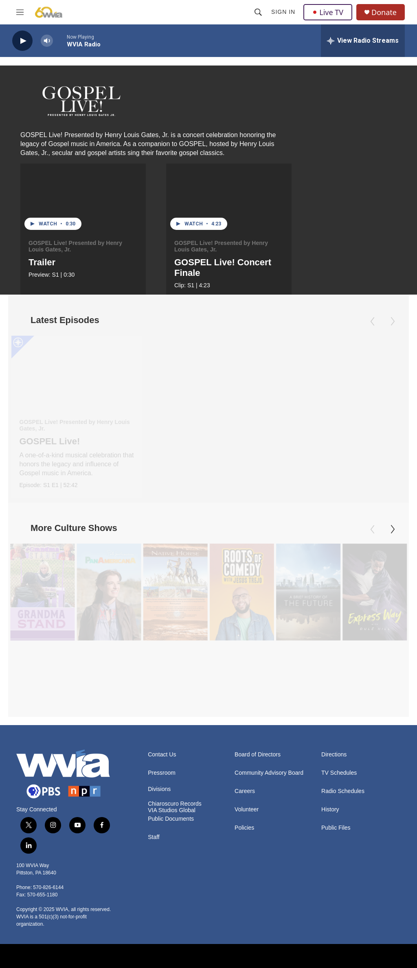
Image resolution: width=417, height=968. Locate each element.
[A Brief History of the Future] (308, 607)
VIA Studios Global (171, 770)
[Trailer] (83, 199)
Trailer (42, 262)
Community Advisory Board (269, 733)
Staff (154, 797)
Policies (244, 787)
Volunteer (247, 769)
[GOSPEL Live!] (76, 372)
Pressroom (162, 733)
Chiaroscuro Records (175, 763)
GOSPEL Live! (50, 441)
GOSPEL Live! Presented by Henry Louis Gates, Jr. (75, 246)
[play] (22, 41)
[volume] (47, 41)
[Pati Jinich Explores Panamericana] (109, 607)
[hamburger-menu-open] (20, 12)
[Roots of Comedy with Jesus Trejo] (241, 607)
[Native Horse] (175, 607)
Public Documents (171, 779)
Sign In (283, 12)
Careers (245, 751)
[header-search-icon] (258, 12)
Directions (334, 714)
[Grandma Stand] (42, 607)
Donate (384, 12)
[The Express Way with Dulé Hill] (374, 607)
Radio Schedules (342, 751)
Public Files (336, 787)
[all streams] (363, 40)
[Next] (392, 545)
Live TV (327, 12)
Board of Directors (258, 714)
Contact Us (162, 714)
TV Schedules (339, 733)
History (330, 769)
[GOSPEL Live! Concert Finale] (229, 199)
